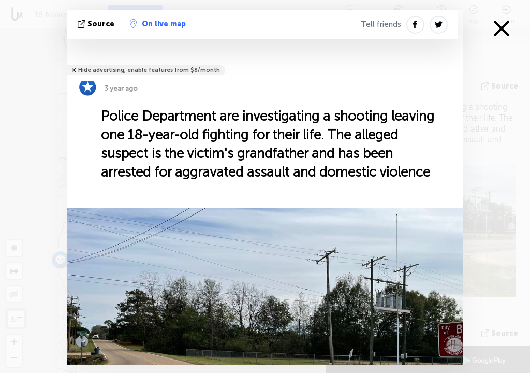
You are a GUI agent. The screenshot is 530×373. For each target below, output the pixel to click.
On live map (158, 23)
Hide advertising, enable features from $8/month (149, 70)
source (97, 24)
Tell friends (381, 24)
